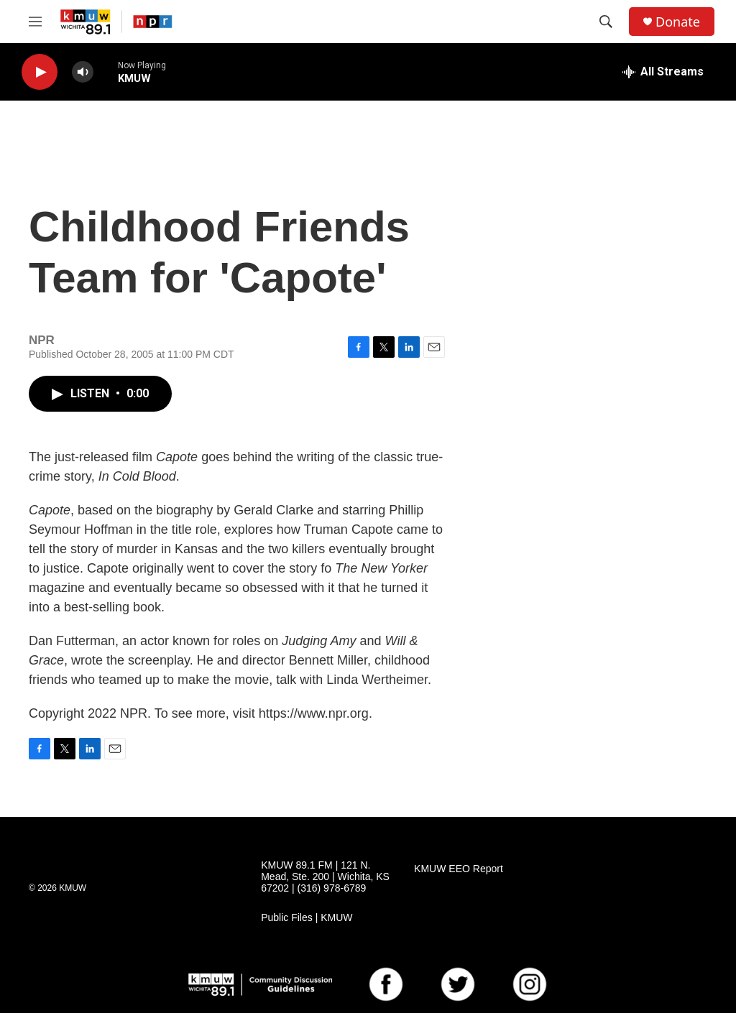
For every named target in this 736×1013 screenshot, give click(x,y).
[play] (39, 72)
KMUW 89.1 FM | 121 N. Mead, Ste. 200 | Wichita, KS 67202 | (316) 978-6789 (325, 877)
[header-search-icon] (606, 21)
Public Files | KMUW (306, 917)
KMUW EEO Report (458, 869)
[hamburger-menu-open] (35, 21)
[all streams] (663, 72)
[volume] (82, 72)
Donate (678, 21)
